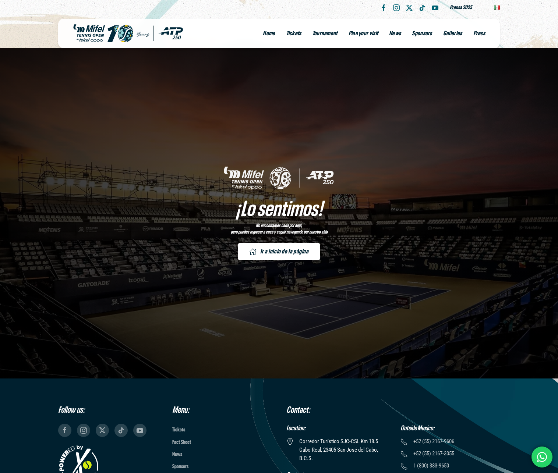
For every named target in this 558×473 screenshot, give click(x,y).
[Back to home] (128, 33)
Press (479, 33)
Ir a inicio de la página (278, 251)
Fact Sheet (181, 442)
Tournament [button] (325, 33)
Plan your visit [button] (363, 33)
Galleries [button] (452, 33)
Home (269, 33)
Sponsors (422, 33)
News (395, 33)
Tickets (293, 33)
